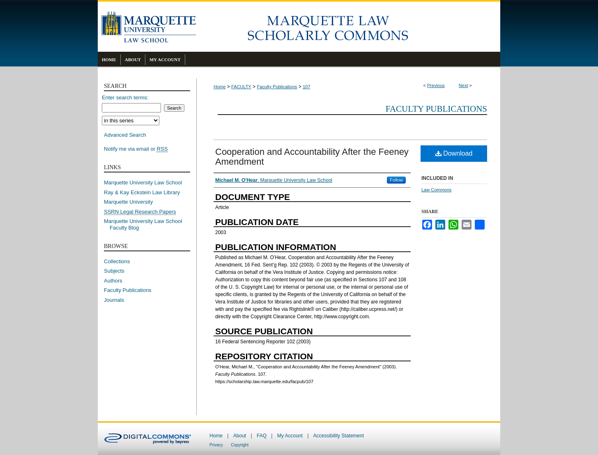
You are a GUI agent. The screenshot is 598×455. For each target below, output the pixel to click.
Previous (436, 85)
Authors (113, 281)
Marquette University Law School (143, 182)
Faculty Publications (277, 86)
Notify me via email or (136, 149)
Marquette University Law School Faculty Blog (146, 224)
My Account (290, 436)
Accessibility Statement (338, 436)
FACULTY (241, 86)
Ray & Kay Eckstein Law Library (142, 192)
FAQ (262, 436)
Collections (117, 261)
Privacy (216, 445)
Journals (114, 300)
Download (454, 153)
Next (463, 85)
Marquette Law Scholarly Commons (348, 27)
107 (306, 86)
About (239, 436)
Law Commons (436, 189)
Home (219, 86)
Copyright (239, 445)
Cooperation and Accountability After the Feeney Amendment (312, 157)
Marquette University (128, 202)
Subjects (114, 271)
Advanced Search (125, 135)
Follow (396, 179)
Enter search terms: (125, 97)
